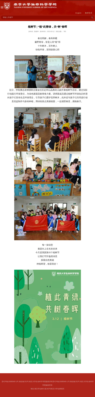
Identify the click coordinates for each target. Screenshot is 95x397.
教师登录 (88, 13)
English (78, 13)
